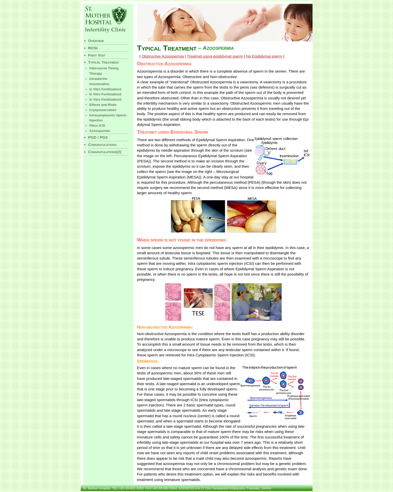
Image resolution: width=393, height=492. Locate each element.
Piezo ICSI (97, 125)
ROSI (92, 48)
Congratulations (102, 144)
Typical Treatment (103, 62)
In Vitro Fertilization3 (105, 99)
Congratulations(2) (104, 152)
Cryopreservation (103, 110)
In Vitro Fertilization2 (105, 94)
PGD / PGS (98, 137)
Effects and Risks (103, 105)
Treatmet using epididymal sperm (215, 56)
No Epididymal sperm (264, 56)
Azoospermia (99, 131)
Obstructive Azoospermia (163, 56)
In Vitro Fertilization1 (105, 89)
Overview (96, 41)
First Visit (97, 55)
